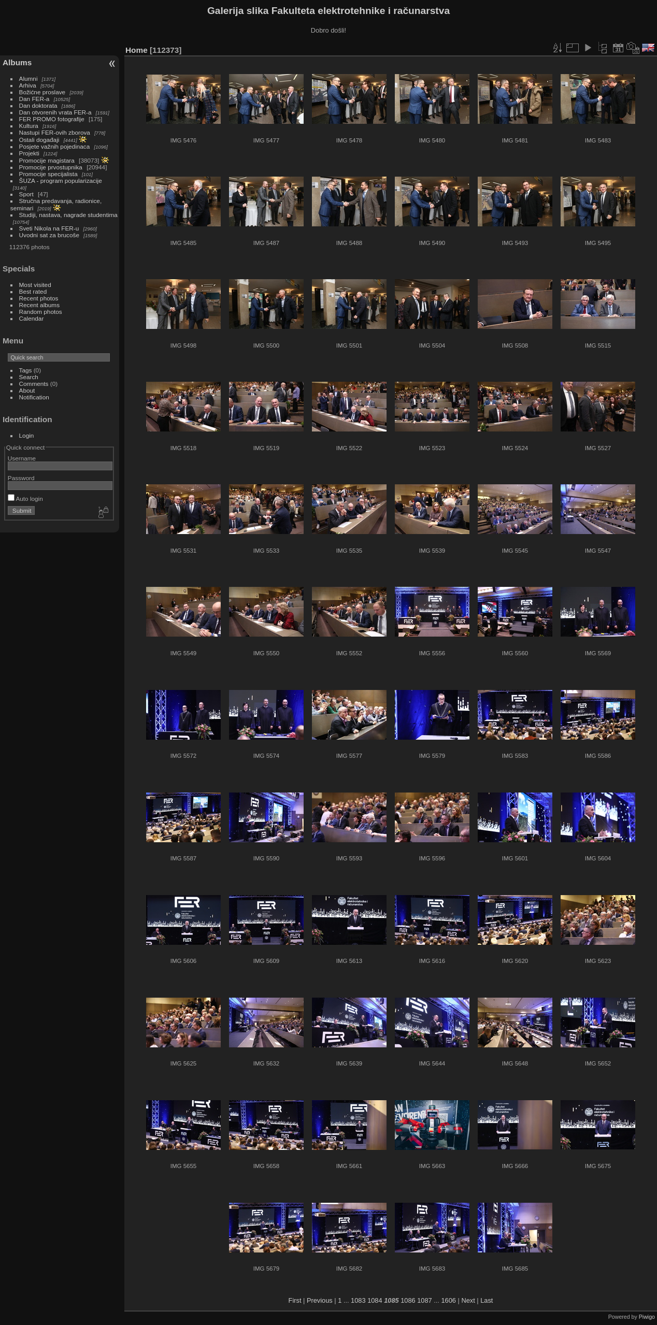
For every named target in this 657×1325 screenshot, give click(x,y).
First (295, 1300)
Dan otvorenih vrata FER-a (55, 112)
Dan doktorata (38, 105)
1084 (374, 1300)
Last (486, 1300)
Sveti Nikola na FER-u (49, 228)
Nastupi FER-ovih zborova (54, 132)
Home (136, 50)
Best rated (33, 291)
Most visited (35, 284)
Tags (25, 370)
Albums (17, 62)
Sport (26, 194)
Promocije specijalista (48, 173)
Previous (320, 1300)
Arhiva (27, 85)
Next (468, 1300)
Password (21, 477)
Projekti (29, 153)
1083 (358, 1300)
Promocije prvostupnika (50, 167)
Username (22, 458)
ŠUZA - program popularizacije (60, 180)
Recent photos (39, 298)
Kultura (28, 125)
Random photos (40, 311)
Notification (34, 397)
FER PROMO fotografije (51, 119)
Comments (34, 383)
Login (26, 435)
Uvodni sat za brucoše (49, 235)
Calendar (31, 318)
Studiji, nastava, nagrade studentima (68, 214)
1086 (408, 1300)
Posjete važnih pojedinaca (54, 146)
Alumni (28, 78)
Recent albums (39, 304)
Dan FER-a (34, 98)
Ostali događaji (39, 139)
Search (28, 376)
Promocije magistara (47, 160)
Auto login (25, 498)
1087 (424, 1300)
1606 (448, 1300)
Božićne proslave (42, 92)
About (27, 390)
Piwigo (647, 1317)
